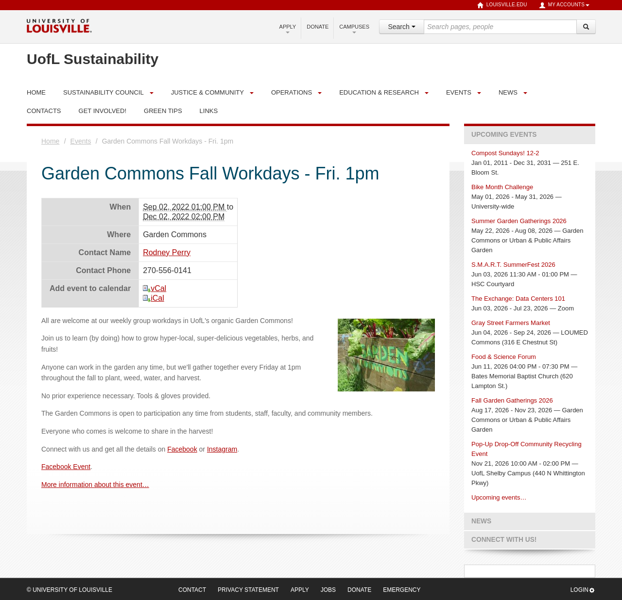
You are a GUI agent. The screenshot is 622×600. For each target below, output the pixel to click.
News (508, 92)
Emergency (401, 589)
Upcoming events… (498, 497)
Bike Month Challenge (502, 187)
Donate (317, 27)
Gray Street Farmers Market (510, 322)
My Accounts (564, 5)
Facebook (182, 449)
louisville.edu (502, 5)
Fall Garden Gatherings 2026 (512, 400)
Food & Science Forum (503, 356)
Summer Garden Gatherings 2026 (519, 221)
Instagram (222, 449)
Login (582, 590)
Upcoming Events (503, 134)
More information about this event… (95, 484)
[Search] (586, 26)
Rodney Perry (166, 252)
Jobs (328, 589)
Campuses (354, 28)
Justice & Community (207, 92)
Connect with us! (503, 539)
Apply (287, 28)
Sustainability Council (103, 92)
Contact (192, 589)
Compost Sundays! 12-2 (505, 153)
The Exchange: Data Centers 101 (518, 298)
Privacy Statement (248, 589)
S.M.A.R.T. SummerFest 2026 (513, 264)
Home (50, 141)
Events (458, 92)
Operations (291, 92)
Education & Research (379, 92)
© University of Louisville (69, 589)
